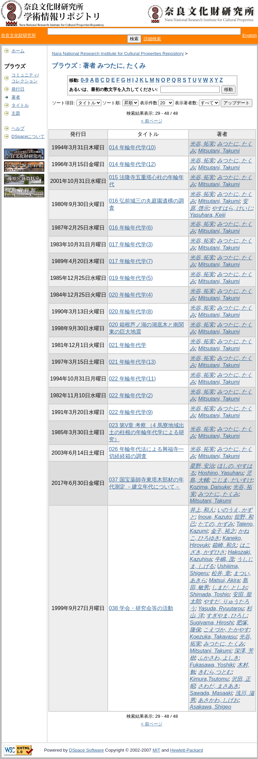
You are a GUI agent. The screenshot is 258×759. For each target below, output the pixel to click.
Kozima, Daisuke (210, 487)
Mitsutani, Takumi (219, 151)
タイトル (20, 105)
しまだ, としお (229, 587)
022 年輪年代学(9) (131, 412)
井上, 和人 (202, 510)
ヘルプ (17, 128)
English (249, 35)
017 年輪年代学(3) (131, 244)
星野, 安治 (202, 466)
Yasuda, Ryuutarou (221, 608)
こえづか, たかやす (226, 629)
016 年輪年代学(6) (131, 228)
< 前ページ (151, 120)
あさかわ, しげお (218, 700)
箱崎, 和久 (224, 545)
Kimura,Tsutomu (209, 679)
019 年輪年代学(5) (131, 278)
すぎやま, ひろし (226, 615)
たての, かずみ (215, 524)
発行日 (17, 89)
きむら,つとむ (214, 672)
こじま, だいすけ (232, 480)
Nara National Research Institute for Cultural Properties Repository (118, 53)
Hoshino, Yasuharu (220, 473)
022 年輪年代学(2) (131, 395)
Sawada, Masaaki (211, 693)
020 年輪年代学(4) (131, 295)
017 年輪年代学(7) (131, 261)
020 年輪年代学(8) (131, 311)
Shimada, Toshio (210, 594)
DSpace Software (86, 750)
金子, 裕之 (223, 531)
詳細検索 (152, 38)
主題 (15, 113)
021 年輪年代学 (127, 345)
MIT (156, 750)
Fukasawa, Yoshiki (212, 665)
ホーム (17, 50)
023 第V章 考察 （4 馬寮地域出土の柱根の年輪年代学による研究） (146, 432)
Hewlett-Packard (186, 750)
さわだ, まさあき (218, 686)
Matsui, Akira (224, 580)
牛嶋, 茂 (224, 559)
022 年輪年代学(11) (132, 379)
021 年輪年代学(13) (132, 362)
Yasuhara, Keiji (207, 215)
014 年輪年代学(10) (132, 147)
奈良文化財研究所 (18, 35)
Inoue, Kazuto (214, 517)
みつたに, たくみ (218, 494)
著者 (15, 97)
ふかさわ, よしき (218, 658)
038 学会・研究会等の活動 (141, 608)
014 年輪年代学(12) (132, 164)
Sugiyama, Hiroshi (212, 622)
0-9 (85, 80)
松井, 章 (220, 573)
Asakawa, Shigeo (210, 707)
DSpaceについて (28, 136)
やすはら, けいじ (232, 208)
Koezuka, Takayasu (213, 637)
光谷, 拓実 (202, 144)
